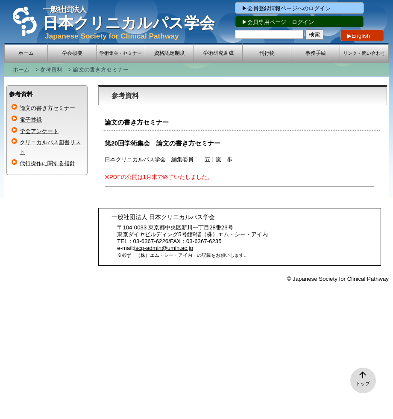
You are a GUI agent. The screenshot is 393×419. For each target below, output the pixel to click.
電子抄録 (31, 119)
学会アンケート (39, 131)
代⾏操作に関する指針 (47, 163)
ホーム (21, 69)
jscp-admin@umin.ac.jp (163, 248)
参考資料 (51, 69)
